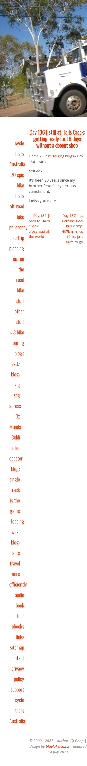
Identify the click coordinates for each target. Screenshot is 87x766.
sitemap (17, 647)
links (20, 637)
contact (17, 658)
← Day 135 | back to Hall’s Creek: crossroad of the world (39, 226)
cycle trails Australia (17, 153)
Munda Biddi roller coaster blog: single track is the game (16, 469)
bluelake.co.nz (57, 746)
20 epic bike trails (17, 185)
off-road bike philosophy (18, 216)
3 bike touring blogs (17, 342)
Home (34, 156)
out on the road (18, 269)
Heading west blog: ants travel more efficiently (18, 552)
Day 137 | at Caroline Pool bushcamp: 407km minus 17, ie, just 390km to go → (72, 231)
